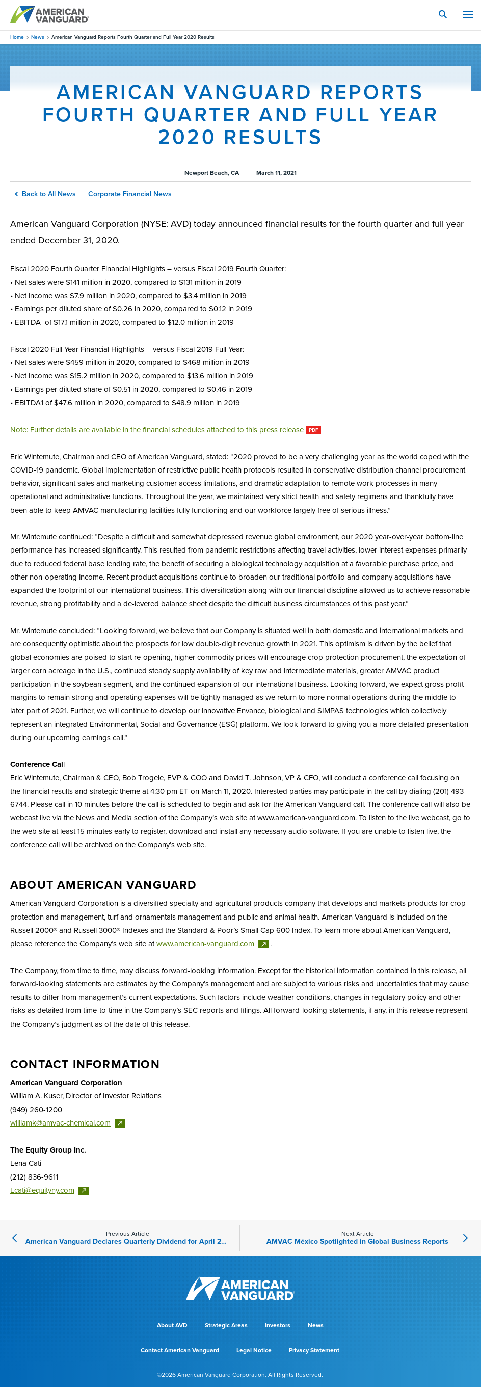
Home (17, 37)
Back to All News (46, 194)
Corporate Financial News (130, 194)
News (37, 37)
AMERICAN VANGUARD (49, 14)
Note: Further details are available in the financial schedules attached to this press (157, 429)
